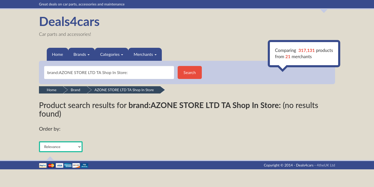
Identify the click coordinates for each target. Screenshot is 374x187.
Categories (111, 54)
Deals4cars (69, 21)
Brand (75, 90)
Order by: (50, 128)
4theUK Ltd (326, 165)
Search (190, 72)
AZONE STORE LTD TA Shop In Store (124, 90)
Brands (82, 54)
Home (57, 54)
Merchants (145, 54)
